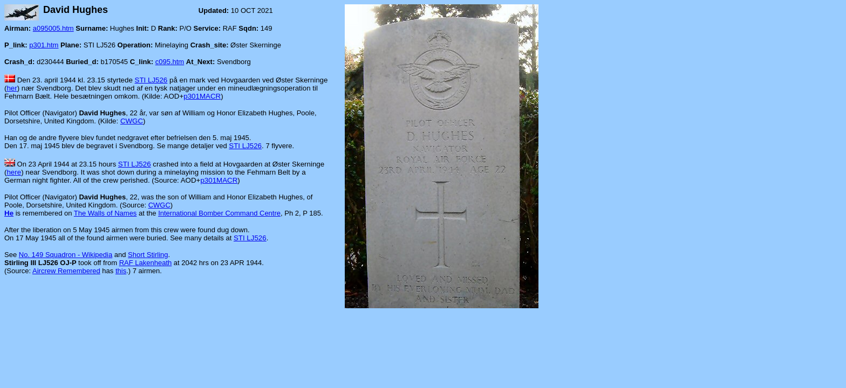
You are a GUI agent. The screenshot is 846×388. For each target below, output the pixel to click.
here (13, 172)
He (8, 213)
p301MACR (202, 96)
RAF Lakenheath (145, 263)
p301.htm (43, 45)
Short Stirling (148, 255)
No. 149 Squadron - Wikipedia (65, 255)
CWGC (131, 121)
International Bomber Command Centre (219, 213)
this (120, 271)
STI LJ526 (151, 80)
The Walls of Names (105, 213)
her (11, 88)
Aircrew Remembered (66, 271)
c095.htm (169, 62)
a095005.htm (53, 28)
